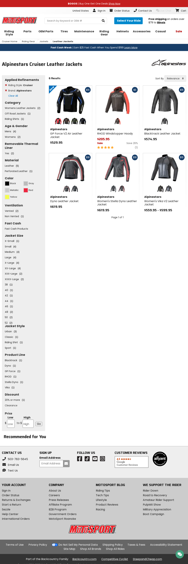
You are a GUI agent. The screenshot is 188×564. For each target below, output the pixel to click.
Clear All (13, 96)
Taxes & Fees (136, 545)
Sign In (6, 491)
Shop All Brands (90, 549)
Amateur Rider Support (158, 500)
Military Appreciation (157, 509)
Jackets (43, 41)
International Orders (16, 519)
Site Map (69, 549)
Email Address (49, 458)
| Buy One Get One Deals (94, 3)
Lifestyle (101, 500)
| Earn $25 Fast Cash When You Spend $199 (94, 47)
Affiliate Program (60, 505)
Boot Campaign (153, 514)
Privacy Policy (37, 545)
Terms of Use (15, 545)
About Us (55, 491)
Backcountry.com (84, 559)
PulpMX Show (152, 505)
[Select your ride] (128, 20)
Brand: (20, 90)
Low (10, 421)
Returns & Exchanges (16, 500)
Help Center (10, 514)
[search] (103, 21)
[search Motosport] (75, 21)
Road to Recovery (155, 495)
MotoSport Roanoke (62, 519)
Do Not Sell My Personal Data (78, 544)
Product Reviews (107, 505)
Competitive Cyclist (114, 559)
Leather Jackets (63, 41)
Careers (54, 495)
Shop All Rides (115, 549)
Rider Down (150, 491)
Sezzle (6, 509)
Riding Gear (28, 41)
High (25, 421)
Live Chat (163, 10)
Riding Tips (103, 491)
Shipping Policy (113, 545)
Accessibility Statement (166, 545)
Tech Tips (102, 495)
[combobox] (175, 78)
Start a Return (11, 505)
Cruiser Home (9, 41)
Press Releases (59, 500)
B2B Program (58, 509)
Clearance (11, 405)
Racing (100, 509)
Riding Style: (20, 85)
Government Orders (63, 514)
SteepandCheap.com (147, 559)
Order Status (10, 495)
